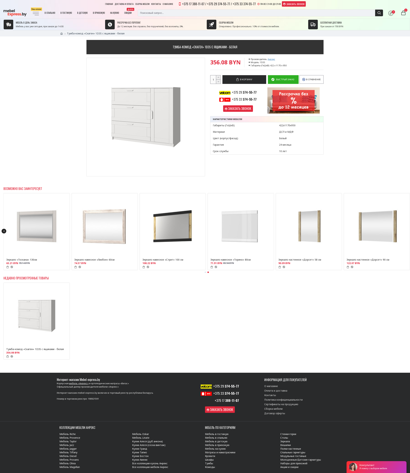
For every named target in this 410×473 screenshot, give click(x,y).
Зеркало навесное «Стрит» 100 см (162, 259)
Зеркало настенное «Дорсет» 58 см (299, 259)
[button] (4, 231)
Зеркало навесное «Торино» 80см (230, 259)
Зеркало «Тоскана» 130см (21, 259)
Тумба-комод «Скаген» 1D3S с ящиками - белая (35, 349)
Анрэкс (271, 59)
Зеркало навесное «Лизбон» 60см (94, 259)
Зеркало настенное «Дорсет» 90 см (368, 259)
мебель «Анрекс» (79, 383)
